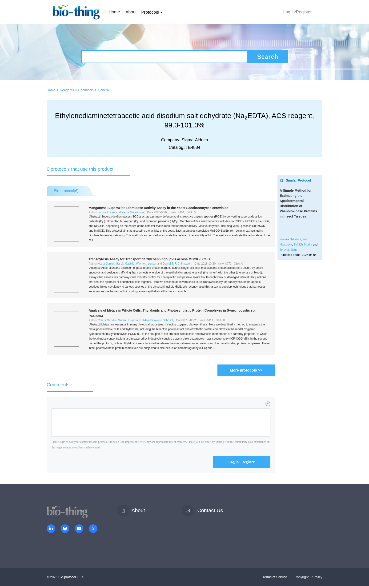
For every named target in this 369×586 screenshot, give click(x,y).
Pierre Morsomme (132, 212)
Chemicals (85, 90)
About (130, 12)
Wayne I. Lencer (146, 263)
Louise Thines (106, 212)
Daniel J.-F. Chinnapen (177, 263)
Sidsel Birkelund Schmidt (157, 320)
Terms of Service (275, 577)
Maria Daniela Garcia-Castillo (116, 263)
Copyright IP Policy (308, 577)
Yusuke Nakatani (290, 239)
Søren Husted (127, 320)
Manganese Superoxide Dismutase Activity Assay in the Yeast (158, 208)
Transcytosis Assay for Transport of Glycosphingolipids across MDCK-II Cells (149, 259)
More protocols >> (246, 370)
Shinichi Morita (302, 244)
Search (267, 56)
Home (114, 12)
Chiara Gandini (107, 320)
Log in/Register (297, 12)
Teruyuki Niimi (288, 249)
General (104, 90)
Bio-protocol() (66, 191)
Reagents (67, 90)
